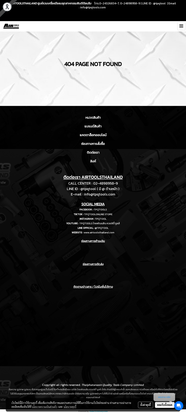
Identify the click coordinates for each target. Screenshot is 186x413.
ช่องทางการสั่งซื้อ (93, 143)
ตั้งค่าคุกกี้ (145, 404)
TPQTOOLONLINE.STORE (98, 214)
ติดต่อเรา (93, 152)
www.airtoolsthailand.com (99, 232)
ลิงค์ (93, 161)
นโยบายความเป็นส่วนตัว (44, 406)
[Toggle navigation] (181, 26)
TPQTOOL (100, 219)
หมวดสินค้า (93, 117)
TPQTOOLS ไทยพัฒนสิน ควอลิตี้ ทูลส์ (99, 223)
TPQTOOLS (100, 210)
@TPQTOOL (101, 228)
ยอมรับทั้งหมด (164, 404)
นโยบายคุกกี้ (70, 406)
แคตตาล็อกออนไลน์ (93, 135)
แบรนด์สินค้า (93, 126)
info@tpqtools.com (93, 7)
